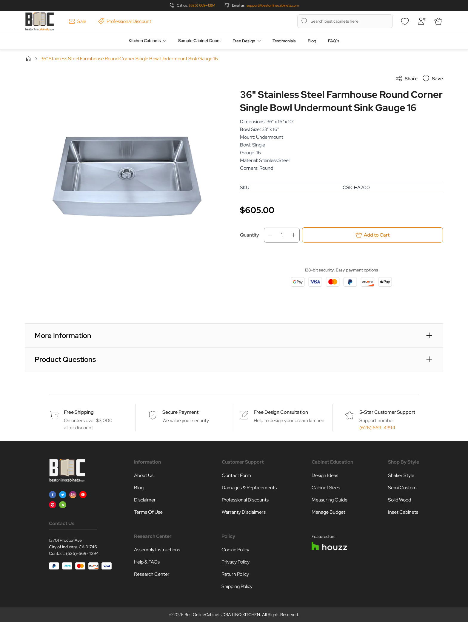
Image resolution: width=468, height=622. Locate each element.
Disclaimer (145, 500)
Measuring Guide (329, 500)
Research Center (152, 574)
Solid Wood (399, 500)
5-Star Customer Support (387, 412)
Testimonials (284, 41)
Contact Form (236, 475)
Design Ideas (325, 475)
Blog (312, 41)
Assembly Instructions (157, 550)
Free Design (244, 41)
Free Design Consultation (281, 412)
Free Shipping (79, 412)
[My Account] (421, 21)
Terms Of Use (148, 512)
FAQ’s (333, 41)
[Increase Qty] (295, 235)
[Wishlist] (405, 21)
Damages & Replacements (249, 487)
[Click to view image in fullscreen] (126, 176)
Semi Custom (402, 487)
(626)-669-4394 (82, 553)
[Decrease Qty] (268, 235)
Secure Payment (180, 412)
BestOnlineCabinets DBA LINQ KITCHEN (222, 614)
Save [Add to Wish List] (432, 78)
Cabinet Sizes (326, 487)
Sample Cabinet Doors (199, 40)
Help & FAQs (147, 562)
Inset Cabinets (403, 512)
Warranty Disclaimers (244, 512)
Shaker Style (401, 475)
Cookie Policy (235, 550)
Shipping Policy (237, 586)
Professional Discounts (245, 500)
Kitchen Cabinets (145, 40)
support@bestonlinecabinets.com (273, 5)
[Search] (304, 20)
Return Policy (235, 574)
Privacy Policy (235, 562)
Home (28, 58)
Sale (77, 21)
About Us (143, 475)
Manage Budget (328, 512)
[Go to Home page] (39, 21)
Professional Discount (124, 21)
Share (406, 78)
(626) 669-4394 (202, 5)
